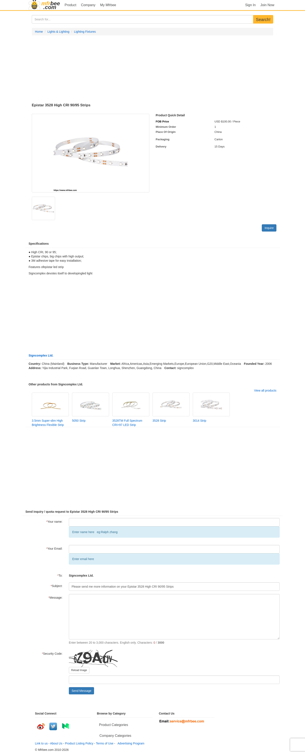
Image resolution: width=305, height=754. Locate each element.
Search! (263, 19)
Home (39, 31)
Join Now (267, 5)
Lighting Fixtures (85, 31)
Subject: (56, 586)
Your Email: (54, 548)
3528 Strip (159, 420)
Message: (55, 597)
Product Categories (113, 725)
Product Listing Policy (79, 743)
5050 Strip (79, 420)
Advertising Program (130, 743)
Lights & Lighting (58, 31)
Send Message (81, 690)
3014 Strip (199, 420)
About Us (56, 743)
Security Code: (52, 653)
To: (59, 575)
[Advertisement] (152, 69)
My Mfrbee (108, 5)
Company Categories (115, 735)
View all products (265, 390)
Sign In (250, 5)
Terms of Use (104, 743)
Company (88, 5)
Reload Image (79, 670)
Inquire (269, 228)
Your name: (54, 521)
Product (70, 5)
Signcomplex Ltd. (41, 355)
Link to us (41, 743)
